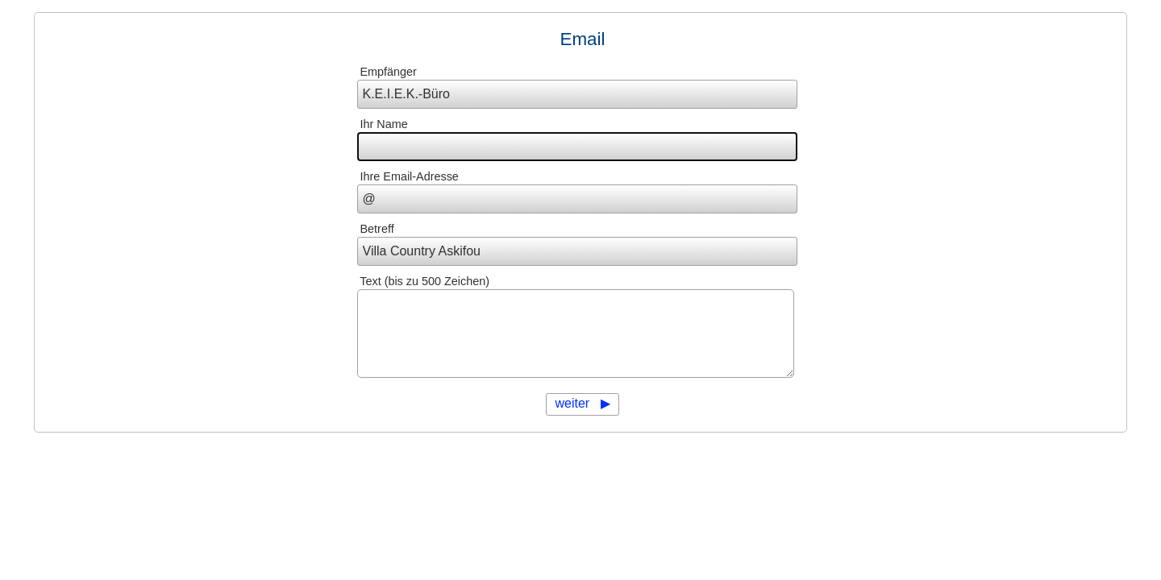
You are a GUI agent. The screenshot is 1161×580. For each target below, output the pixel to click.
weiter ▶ (582, 403)
